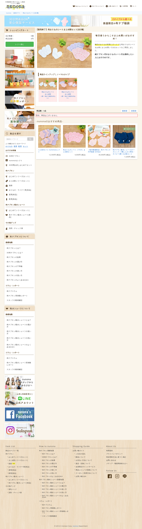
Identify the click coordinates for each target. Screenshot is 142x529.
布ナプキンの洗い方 (14, 275)
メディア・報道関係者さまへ (117, 463)
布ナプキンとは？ (14, 248)
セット (25, 146)
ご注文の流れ (81, 454)
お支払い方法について (84, 460)
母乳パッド (13, 489)
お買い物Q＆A (81, 476)
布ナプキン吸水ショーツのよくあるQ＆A (19, 346)
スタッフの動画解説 (14, 300)
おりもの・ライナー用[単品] (20, 190)
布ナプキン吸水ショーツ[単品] (20, 216)
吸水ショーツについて (80, 5)
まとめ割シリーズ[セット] (19, 181)
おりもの (9, 146)
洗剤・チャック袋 (16, 228)
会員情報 (124, 5)
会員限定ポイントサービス (85, 467)
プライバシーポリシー (114, 454)
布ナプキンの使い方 (14, 271)
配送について (81, 457)
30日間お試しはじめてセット (20, 165)
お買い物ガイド (111, 5)
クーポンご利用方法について (86, 473)
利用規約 (109, 451)
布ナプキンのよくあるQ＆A (18, 280)
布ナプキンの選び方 (14, 262)
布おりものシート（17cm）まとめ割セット (74, 151)
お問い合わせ (111, 460)
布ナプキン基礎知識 (46, 451)
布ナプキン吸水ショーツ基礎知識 (51, 479)
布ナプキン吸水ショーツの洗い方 (19, 339)
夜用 (20, 146)
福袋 (10, 185)
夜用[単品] (13, 199)
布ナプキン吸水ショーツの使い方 (19, 332)
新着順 (133, 111)
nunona (75, 526)
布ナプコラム (12, 291)
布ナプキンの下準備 (14, 266)
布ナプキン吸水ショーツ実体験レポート (19, 363)
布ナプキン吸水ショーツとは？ (19, 320)
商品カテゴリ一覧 (12, 451)
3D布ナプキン (14, 156)
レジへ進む (19, 44)
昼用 (15, 146)
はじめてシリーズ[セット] (19, 176)
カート (133, 5)
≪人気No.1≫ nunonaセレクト (49, 151)
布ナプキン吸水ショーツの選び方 (19, 325)
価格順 (124, 111)
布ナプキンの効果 (14, 257)
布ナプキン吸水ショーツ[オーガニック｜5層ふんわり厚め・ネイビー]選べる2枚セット (124, 152)
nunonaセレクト (15, 160)
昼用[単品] (13, 194)
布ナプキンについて (96, 5)
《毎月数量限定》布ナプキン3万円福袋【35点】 (99, 151)
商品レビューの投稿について (86, 470)
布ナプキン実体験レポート (17, 295)
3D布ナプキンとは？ (15, 252)
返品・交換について (83, 463)
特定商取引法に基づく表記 (116, 457)
